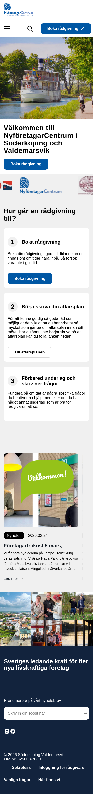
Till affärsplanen (29, 352)
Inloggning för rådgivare (61, 767)
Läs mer (14, 578)
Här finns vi (49, 780)
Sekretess (21, 767)
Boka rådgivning (65, 28)
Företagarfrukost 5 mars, (33, 545)
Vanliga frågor (17, 780)
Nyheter (14, 535)
